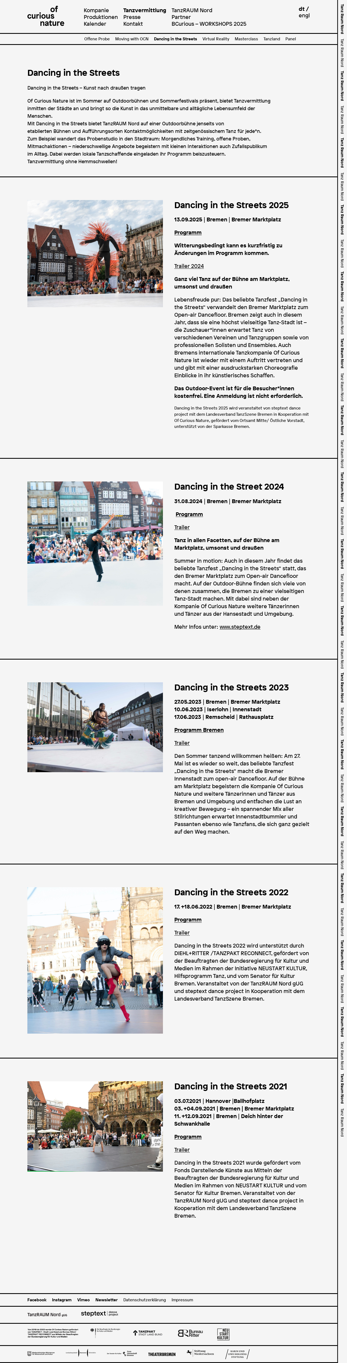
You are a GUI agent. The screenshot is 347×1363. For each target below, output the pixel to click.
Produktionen (101, 17)
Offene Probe (97, 39)
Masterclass (246, 39)
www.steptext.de (240, 627)
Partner (181, 17)
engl (304, 15)
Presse (132, 17)
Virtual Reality (216, 39)
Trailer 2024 (189, 266)
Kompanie (96, 10)
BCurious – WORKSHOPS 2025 (209, 23)
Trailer (182, 527)
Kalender (95, 23)
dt (302, 8)
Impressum (182, 1300)
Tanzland (272, 39)
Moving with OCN (132, 39)
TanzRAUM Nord (192, 10)
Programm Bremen (199, 730)
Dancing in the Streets (175, 39)
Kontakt (133, 23)
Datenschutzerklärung (144, 1300)
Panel (290, 39)
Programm (189, 514)
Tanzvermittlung (144, 10)
